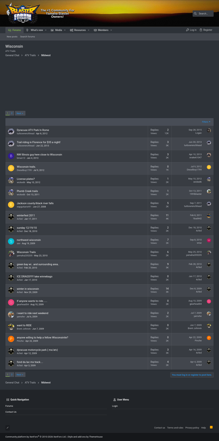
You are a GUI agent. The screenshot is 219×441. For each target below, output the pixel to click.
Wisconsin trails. (26, 166)
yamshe (21, 316)
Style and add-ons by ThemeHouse (85, 436)
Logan (198, 133)
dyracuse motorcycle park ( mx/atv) (37, 349)
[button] (45, 30)
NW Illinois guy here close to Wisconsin (39, 154)
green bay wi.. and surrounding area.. (38, 264)
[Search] (192, 13)
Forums (9, 406)
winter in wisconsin (28, 288)
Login (115, 406)
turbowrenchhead (25, 133)
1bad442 (197, 218)
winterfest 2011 (26, 215)
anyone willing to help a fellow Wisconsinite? (42, 337)
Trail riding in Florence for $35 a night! (38, 142)
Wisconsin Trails (26, 252)
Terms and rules (175, 427)
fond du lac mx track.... (30, 362)
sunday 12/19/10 (27, 227)
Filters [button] (205, 122)
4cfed (20, 219)
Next (19, 113)
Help (203, 427)
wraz (199, 243)
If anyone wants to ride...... (32, 301)
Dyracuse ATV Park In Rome (33, 130)
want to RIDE (24, 325)
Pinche (20, 341)
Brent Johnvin (24, 328)
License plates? (26, 179)
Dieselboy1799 (24, 170)
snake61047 (195, 157)
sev (18, 243)
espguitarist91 (24, 206)
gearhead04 (23, 304)
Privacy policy (192, 427)
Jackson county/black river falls (35, 203)
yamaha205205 (24, 255)
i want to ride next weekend (32, 313)
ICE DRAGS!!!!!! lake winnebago (34, 276)
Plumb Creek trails (27, 191)
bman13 (21, 158)
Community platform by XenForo (35, 436)
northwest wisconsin (29, 240)
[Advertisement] (109, 85)
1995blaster (196, 194)
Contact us (10, 412)
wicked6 (21, 182)
